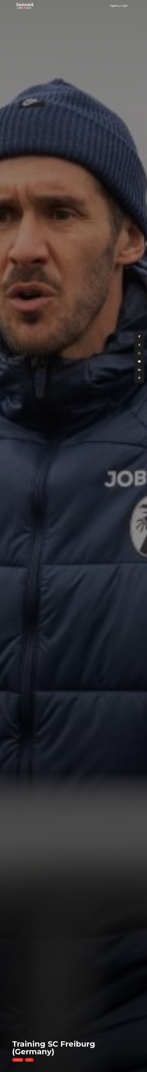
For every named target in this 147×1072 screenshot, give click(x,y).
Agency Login (119, 5)
